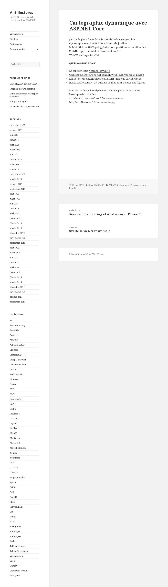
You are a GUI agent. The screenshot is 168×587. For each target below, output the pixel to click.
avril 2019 (14, 213)
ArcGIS (13, 335)
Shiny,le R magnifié (19, 101)
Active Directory (17, 325)
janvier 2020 (16, 179)
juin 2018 (14, 257)
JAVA (12, 404)
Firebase (14, 379)
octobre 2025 (16, 130)
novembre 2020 (17, 174)
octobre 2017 (16, 296)
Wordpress (15, 575)
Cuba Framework (18, 364)
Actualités (14, 330)
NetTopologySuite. (99, 70)
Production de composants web (24, 106)
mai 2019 (14, 208)
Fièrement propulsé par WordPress (86, 254)
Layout (13, 423)
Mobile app (15, 438)
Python (13, 482)
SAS (11, 511)
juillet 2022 (15, 149)
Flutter (13, 384)
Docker (13, 369)
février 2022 (16, 159)
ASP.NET (14, 340)
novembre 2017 (17, 292)
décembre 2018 (17, 233)
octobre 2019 (16, 184)
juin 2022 (14, 154)
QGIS (12, 487)
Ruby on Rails (16, 506)
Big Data (14, 39)
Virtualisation (16, 34)
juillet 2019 (15, 198)
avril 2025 (14, 144)
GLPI (12, 394)
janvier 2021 (16, 169)
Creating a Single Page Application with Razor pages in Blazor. (106, 74)
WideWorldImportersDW (84, 55)
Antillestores (21, 12)
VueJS (12, 560)
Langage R (15, 413)
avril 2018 (14, 267)
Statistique (15, 531)
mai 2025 (14, 139)
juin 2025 (14, 135)
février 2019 (16, 223)
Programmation (17, 49)
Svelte (13, 541)
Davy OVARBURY (96, 185)
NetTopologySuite (98, 47)
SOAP (12, 521)
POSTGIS (14, 467)
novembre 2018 (17, 238)
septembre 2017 (17, 301)
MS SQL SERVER (18, 448)
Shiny (12, 516)
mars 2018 (15, 272)
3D (11, 320)
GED (12, 389)
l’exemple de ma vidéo (82, 94)
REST (12, 502)
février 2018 (16, 277)
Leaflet (73, 78)
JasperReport (16, 399)
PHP (12, 462)
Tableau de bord (17, 546)
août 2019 (14, 194)
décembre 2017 (17, 287)
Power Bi (14, 472)
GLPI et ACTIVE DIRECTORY (23, 84)
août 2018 (14, 247)
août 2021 (14, 164)
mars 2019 (15, 218)
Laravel (13, 418)
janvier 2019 (16, 228)
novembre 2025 (17, 125)
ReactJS (13, 497)
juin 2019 (14, 203)
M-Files (13, 428)
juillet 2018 (15, 252)
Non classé (15, 457)
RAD (12, 492)
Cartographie (16, 44)
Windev (13, 565)
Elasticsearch (16, 374)
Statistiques (15, 536)
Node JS (13, 452)
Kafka (13, 408)
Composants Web (18, 359)
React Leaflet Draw (80, 82)
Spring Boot (15, 526)
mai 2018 (14, 262)
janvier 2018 (16, 282)
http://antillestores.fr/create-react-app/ (92, 102)
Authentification (17, 345)
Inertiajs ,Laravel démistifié (23, 88)
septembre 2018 (17, 242)
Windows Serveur (18, 570)
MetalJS (13, 433)
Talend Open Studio (19, 551)
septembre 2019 (17, 189)
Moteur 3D (15, 443)
